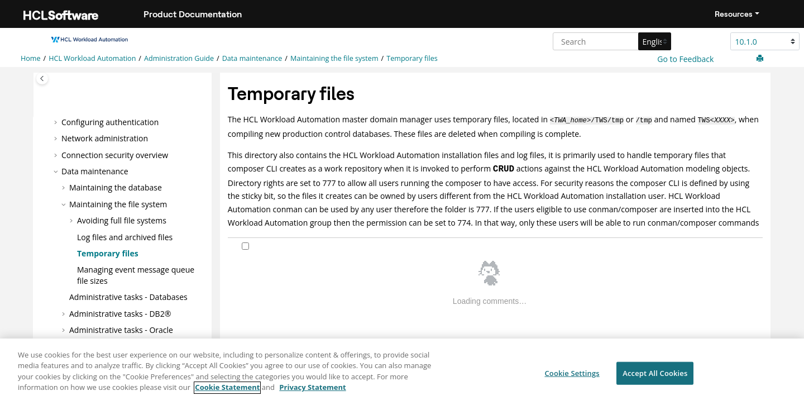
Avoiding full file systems (121, 220)
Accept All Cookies (655, 378)
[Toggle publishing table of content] (42, 78)
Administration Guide (179, 58)
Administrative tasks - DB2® (120, 313)
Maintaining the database (115, 187)
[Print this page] (761, 59)
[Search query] (610, 41)
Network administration (104, 138)
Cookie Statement (227, 393)
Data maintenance (252, 58)
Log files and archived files (125, 236)
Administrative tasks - (121, 330)
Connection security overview (114, 154)
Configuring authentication (110, 121)
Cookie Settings (571, 378)
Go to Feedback (684, 59)
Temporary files (412, 58)
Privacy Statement (312, 393)
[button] (56, 121)
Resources (734, 14)
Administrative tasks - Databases (128, 297)
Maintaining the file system (334, 58)
